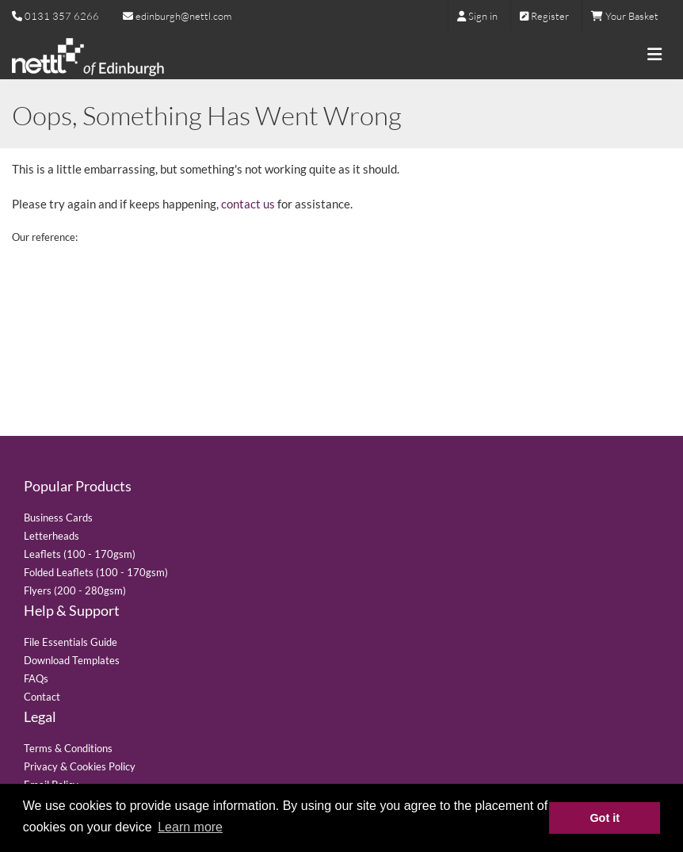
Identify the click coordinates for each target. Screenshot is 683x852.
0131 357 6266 (62, 16)
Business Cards (58, 517)
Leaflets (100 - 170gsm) (79, 554)
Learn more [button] (190, 827)
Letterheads (51, 535)
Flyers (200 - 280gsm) (75, 590)
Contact (42, 696)
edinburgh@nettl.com (177, 16)
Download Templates (72, 660)
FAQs (36, 678)
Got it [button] (605, 818)
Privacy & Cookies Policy (79, 766)
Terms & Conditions (68, 748)
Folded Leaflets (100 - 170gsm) (96, 572)
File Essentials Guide (70, 642)
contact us (248, 204)
